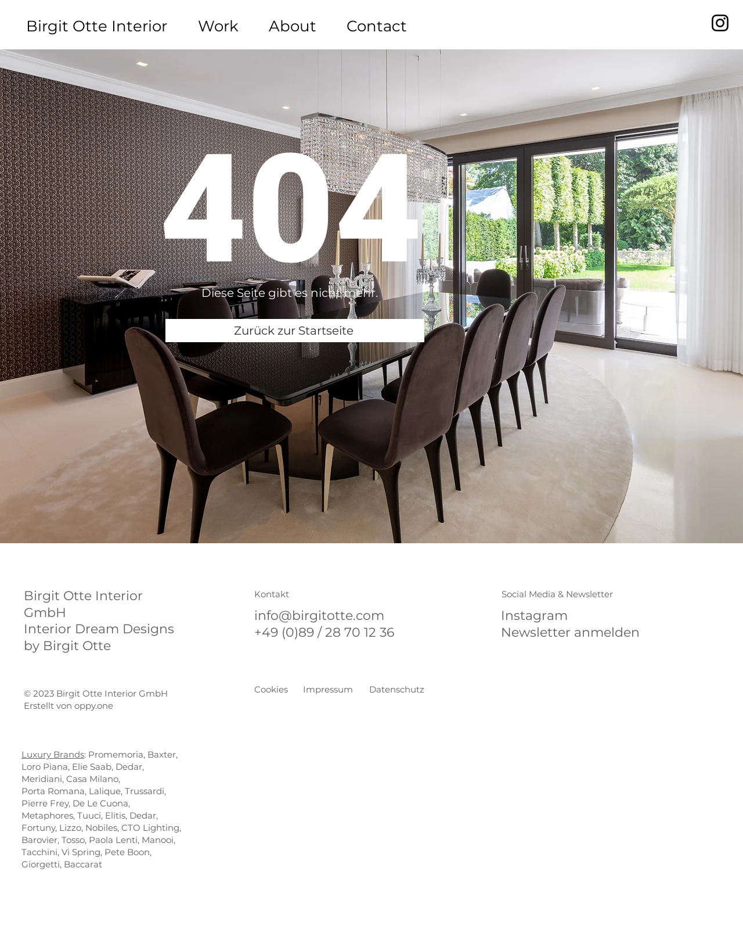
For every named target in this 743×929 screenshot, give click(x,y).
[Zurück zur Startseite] (294, 330)
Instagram (534, 615)
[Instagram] (720, 23)
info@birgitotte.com (319, 615)
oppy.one (93, 705)
